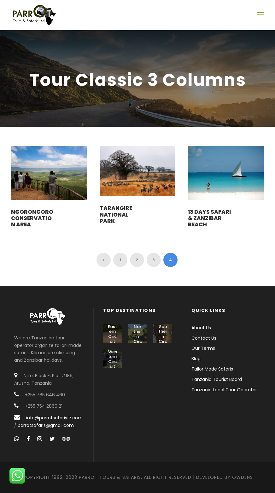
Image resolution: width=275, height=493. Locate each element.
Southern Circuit (163, 336)
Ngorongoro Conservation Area (32, 218)
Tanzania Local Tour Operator (224, 390)
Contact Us (203, 338)
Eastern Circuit (112, 334)
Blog (196, 358)
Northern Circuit (137, 336)
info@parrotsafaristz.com (54, 418)
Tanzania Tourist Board (216, 379)
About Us (201, 328)
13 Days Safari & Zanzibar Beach (209, 218)
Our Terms (203, 348)
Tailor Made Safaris (212, 369)
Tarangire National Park (116, 214)
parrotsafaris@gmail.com (46, 425)
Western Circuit (112, 359)
